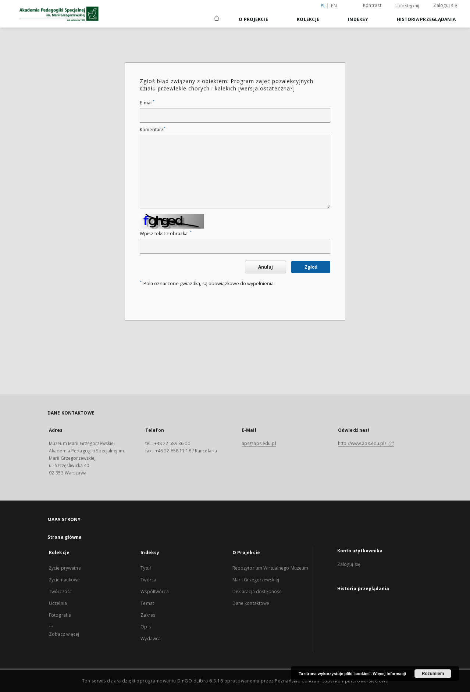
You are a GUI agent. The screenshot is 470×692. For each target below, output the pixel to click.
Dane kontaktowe (251, 603)
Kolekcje (308, 19)
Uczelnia (58, 603)
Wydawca (150, 638)
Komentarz (152, 129)
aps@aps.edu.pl (259, 443)
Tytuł (145, 568)
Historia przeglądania (426, 19)
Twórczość (60, 591)
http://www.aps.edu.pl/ (366, 443)
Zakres (147, 615)
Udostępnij (407, 6)
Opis (145, 627)
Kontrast (372, 5)
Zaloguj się (445, 5)
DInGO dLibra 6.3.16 (200, 681)
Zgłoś (311, 267)
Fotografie (60, 615)
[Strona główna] (216, 19)
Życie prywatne (65, 568)
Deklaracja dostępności (257, 591)
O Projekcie (253, 19)
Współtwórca (154, 591)
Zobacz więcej (64, 634)
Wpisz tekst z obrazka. (166, 233)
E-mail (147, 103)
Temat (147, 603)
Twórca (148, 580)
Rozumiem (433, 673)
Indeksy (358, 19)
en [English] (334, 5)
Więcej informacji (389, 673)
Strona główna (64, 537)
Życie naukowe (64, 580)
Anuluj (265, 267)
